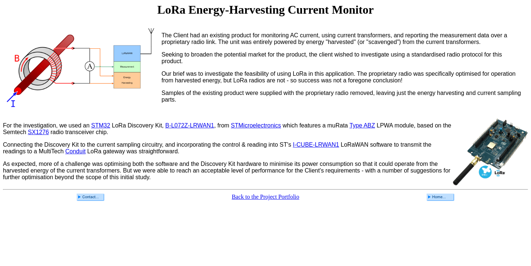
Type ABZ (362, 125)
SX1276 (38, 132)
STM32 (100, 125)
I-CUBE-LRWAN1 (316, 144)
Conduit (75, 151)
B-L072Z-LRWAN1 (189, 125)
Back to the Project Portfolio (265, 197)
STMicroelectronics (256, 125)
